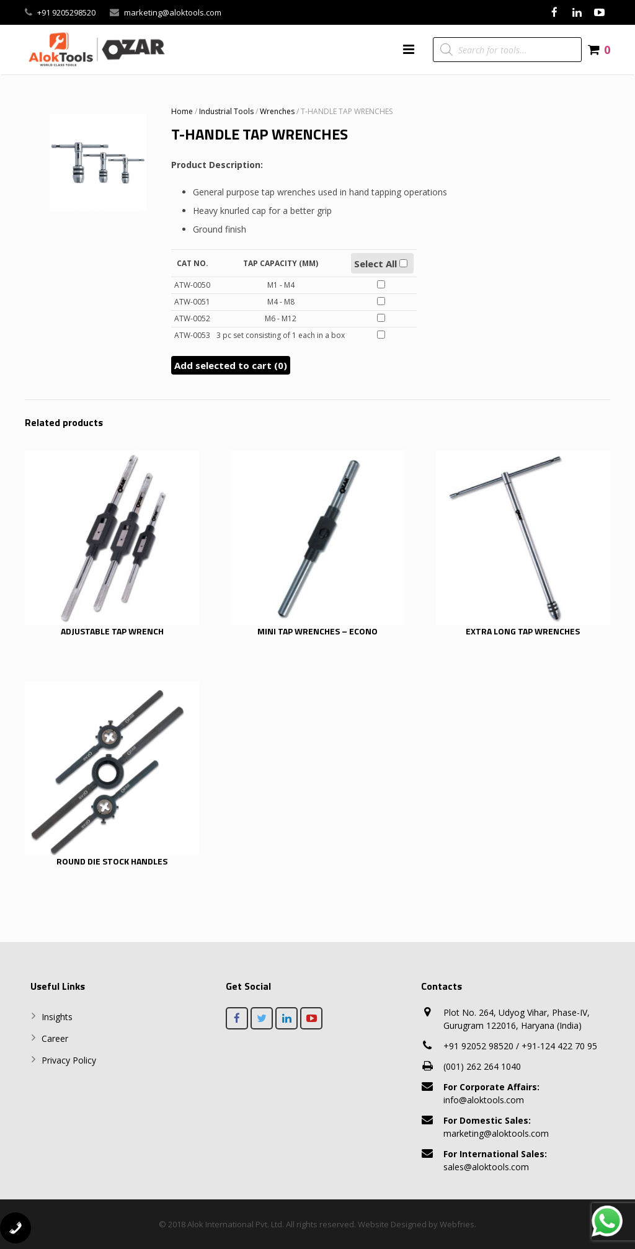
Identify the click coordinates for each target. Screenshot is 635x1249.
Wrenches (277, 111)
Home (182, 111)
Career (55, 1038)
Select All (380, 263)
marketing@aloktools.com (172, 12)
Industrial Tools (226, 111)
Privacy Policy (69, 1060)
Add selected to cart (230, 365)
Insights (57, 1017)
